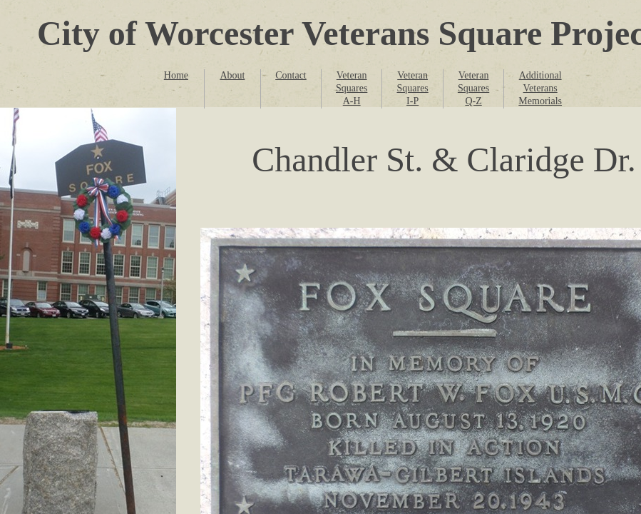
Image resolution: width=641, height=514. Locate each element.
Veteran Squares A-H (351, 88)
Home (176, 75)
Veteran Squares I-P (412, 88)
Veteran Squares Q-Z (473, 88)
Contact (291, 75)
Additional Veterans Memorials (540, 88)
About (232, 75)
